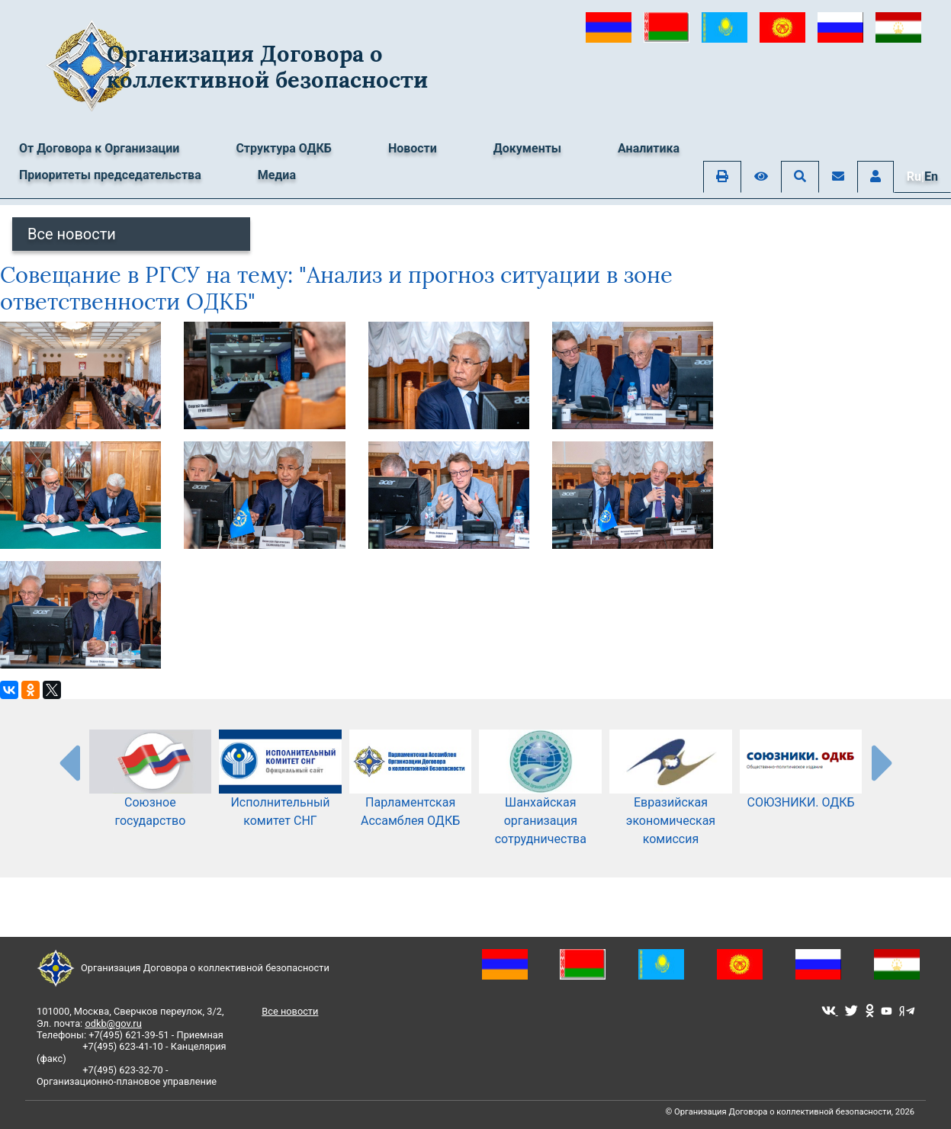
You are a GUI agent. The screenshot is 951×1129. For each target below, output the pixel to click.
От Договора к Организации (99, 148)
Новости (412, 148)
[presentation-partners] (69, 762)
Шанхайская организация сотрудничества (540, 799)
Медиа (277, 175)
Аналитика (649, 148)
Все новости (71, 234)
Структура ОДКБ (284, 148)
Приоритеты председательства (110, 175)
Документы (527, 148)
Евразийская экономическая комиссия (670, 799)
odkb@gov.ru (113, 1023)
